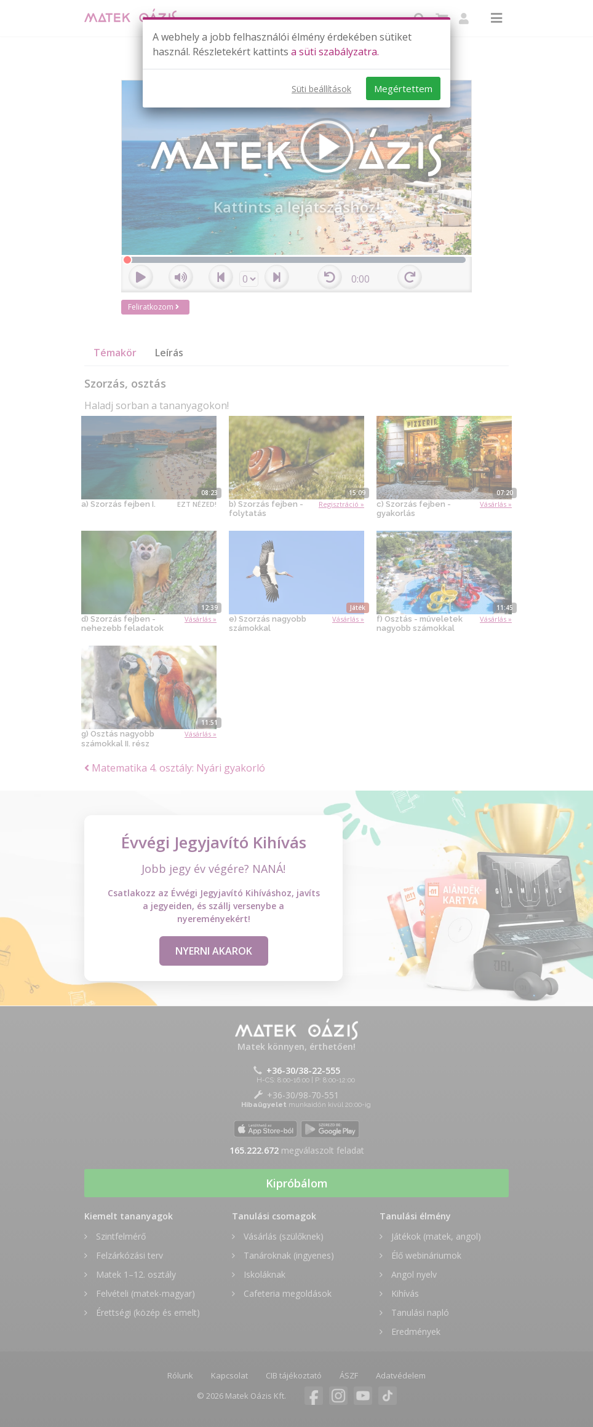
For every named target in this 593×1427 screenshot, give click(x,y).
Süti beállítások (321, 89)
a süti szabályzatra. (335, 51)
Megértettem (403, 88)
